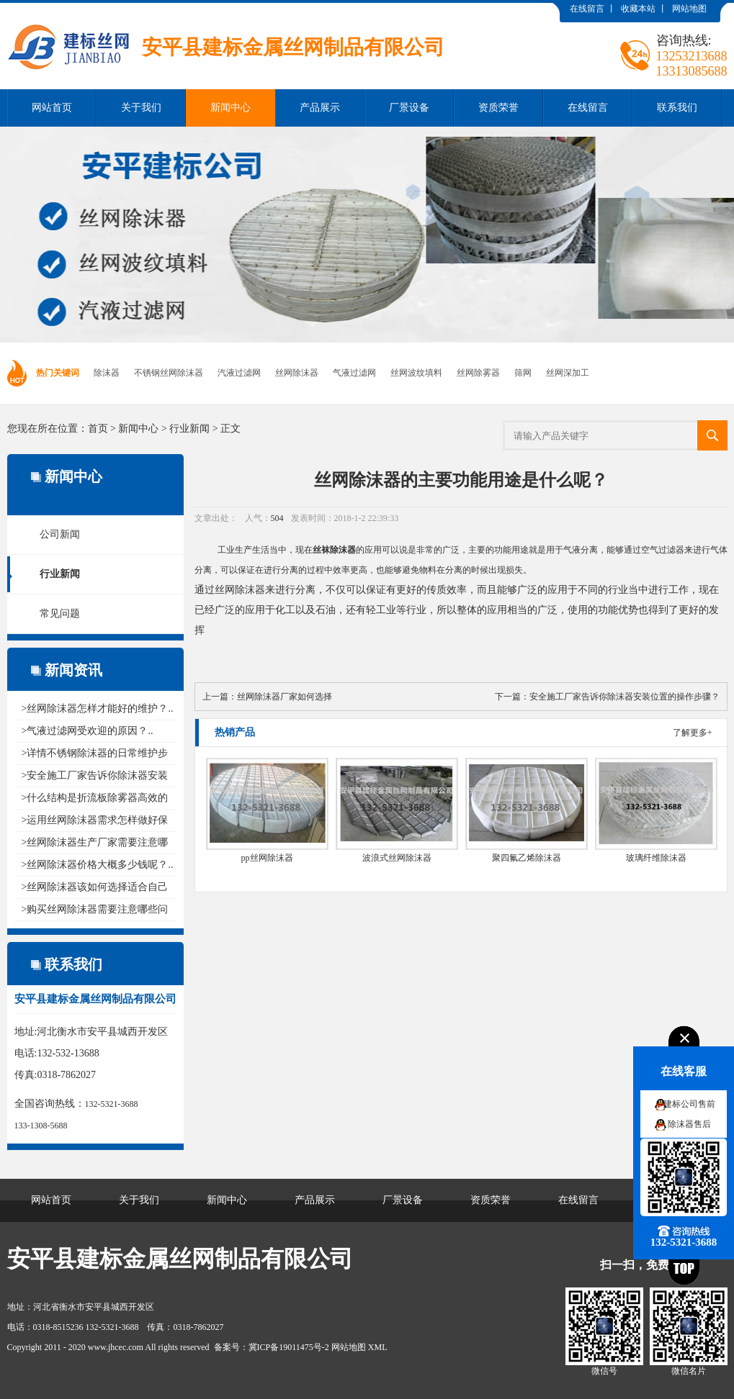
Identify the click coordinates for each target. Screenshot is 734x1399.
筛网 (523, 373)
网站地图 (689, 9)
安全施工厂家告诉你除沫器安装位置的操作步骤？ (624, 697)
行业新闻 (189, 428)
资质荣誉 (498, 107)
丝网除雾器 (478, 373)
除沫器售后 (689, 1124)
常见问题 (60, 613)
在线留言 (587, 9)
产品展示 (320, 107)
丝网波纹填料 (416, 373)
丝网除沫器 (296, 373)
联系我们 (677, 107)
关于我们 (141, 107)
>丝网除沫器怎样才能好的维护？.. (98, 708)
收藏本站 (638, 9)
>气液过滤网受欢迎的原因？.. (87, 730)
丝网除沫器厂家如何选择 (284, 697)
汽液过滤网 (239, 373)
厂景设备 (409, 107)
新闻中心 (230, 107)
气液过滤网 (354, 373)
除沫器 (107, 373)
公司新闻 (60, 534)
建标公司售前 (689, 1104)
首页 (98, 428)
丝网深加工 (567, 373)
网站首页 (52, 107)
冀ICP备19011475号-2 (289, 1347)
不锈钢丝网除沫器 (168, 373)
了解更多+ (692, 733)
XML (378, 1347)
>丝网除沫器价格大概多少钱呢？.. (98, 864)
